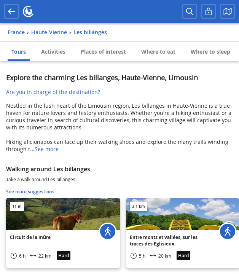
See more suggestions (30, 191)
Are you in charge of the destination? (53, 92)
